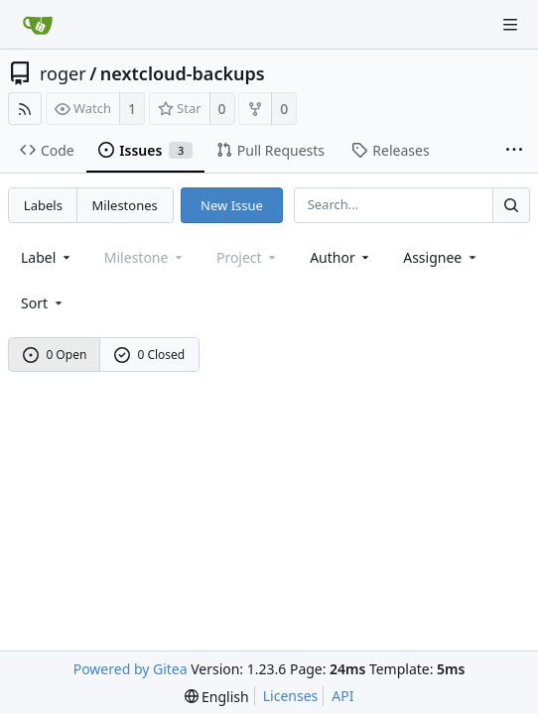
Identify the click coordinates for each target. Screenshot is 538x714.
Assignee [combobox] (441, 257)
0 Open (55, 354)
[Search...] (511, 204)
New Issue (232, 205)
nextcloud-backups (182, 73)
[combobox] (47, 257)
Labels (43, 205)
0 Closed (150, 354)
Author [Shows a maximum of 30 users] (341, 257)
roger (63, 73)
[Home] (38, 25)
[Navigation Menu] (510, 25)
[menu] (43, 303)
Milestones (125, 205)
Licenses (291, 695)
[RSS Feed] (25, 108)
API (342, 695)
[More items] (514, 151)
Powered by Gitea (130, 668)
